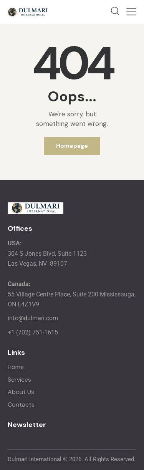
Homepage (72, 146)
